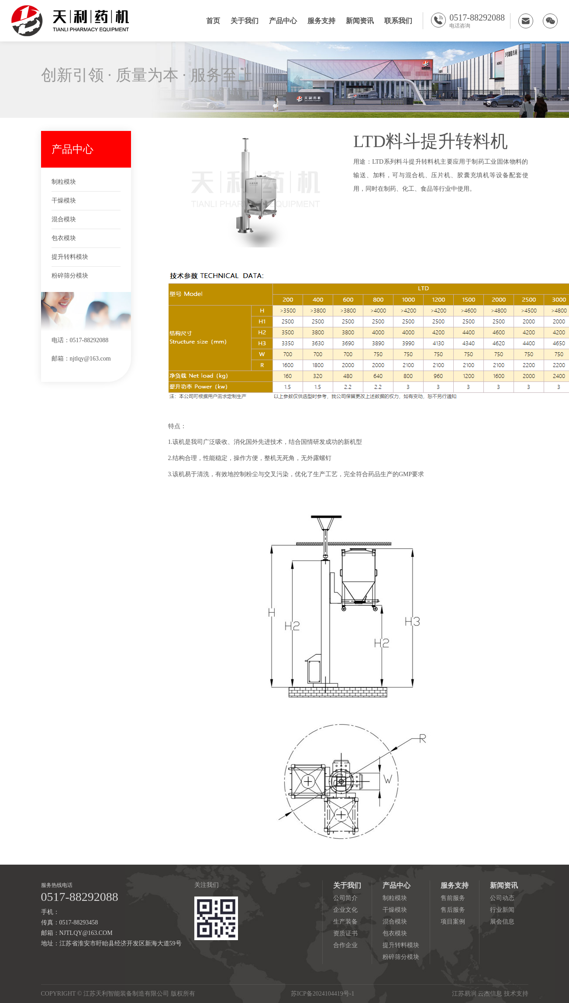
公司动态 (502, 898)
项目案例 (453, 921)
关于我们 (245, 20)
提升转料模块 (70, 257)
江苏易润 (464, 993)
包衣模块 (64, 238)
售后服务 (453, 910)
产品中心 (283, 20)
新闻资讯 (360, 20)
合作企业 (345, 945)
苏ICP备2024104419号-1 (322, 993)
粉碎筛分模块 (70, 275)
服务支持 (321, 20)
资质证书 (345, 933)
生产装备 (345, 921)
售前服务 (453, 898)
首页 (213, 20)
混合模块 (64, 219)
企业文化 (345, 910)
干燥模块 (64, 200)
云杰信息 (490, 993)
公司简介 (345, 898)
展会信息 (502, 921)
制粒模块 (64, 182)
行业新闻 (502, 910)
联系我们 (398, 20)
